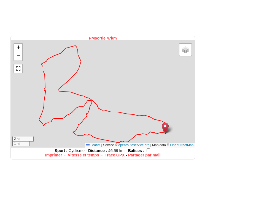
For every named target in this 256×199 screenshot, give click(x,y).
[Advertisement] (103, 17)
